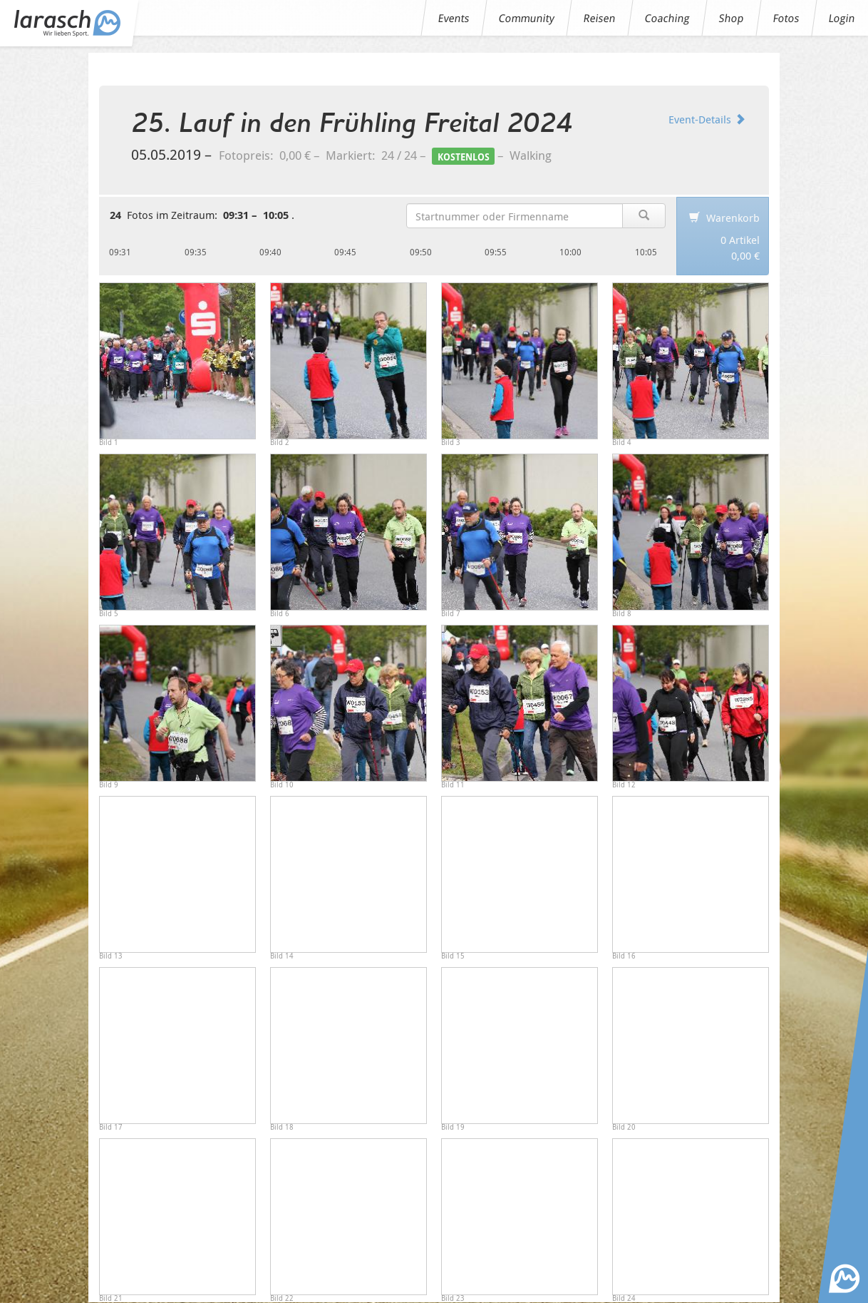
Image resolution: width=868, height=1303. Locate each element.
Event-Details (706, 119)
